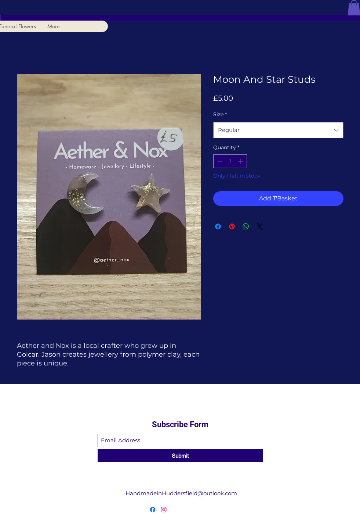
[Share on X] (259, 226)
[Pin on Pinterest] (232, 226)
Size (220, 114)
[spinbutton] (230, 161)
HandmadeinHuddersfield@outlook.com (181, 493)
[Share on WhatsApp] (245, 226)
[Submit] (180, 455)
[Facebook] (152, 509)
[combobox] (278, 130)
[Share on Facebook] (218, 226)
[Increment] (241, 161)
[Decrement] (218, 161)
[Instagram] (163, 509)
